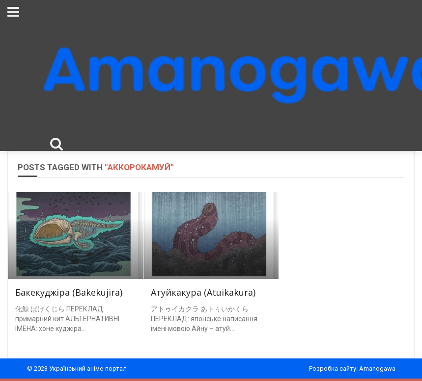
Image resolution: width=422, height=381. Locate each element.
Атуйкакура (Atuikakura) (203, 292)
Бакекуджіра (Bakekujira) (68, 292)
